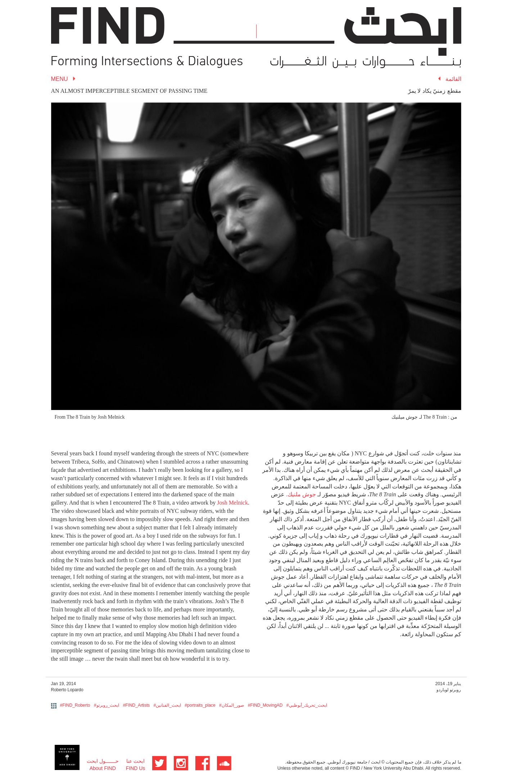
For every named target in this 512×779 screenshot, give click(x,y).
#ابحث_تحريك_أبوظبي (306, 705)
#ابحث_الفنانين (167, 705)
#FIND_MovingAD (265, 705)
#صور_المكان (231, 705)
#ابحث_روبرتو (106, 705)
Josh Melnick (232, 503)
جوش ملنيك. (301, 494)
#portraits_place (200, 705)
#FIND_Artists (136, 705)
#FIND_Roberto (75, 705)
